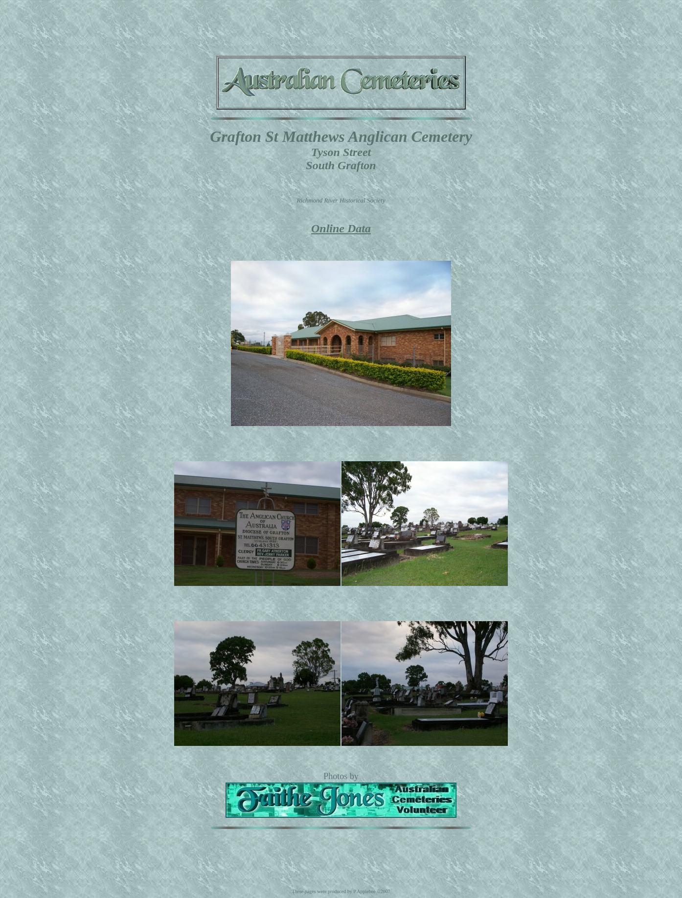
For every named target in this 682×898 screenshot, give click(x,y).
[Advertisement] (341, 26)
